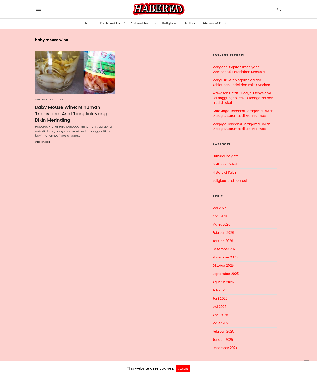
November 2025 (225, 257)
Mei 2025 (220, 306)
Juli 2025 (219, 290)
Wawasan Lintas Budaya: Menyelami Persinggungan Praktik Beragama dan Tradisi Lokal (243, 98)
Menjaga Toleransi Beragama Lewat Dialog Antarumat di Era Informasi (241, 126)
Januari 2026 (223, 241)
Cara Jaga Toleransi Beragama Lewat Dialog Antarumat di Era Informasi (243, 113)
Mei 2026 (220, 208)
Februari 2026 (223, 232)
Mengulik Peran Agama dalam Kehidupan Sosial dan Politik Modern (241, 82)
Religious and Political (179, 23)
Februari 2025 (223, 331)
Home (89, 23)
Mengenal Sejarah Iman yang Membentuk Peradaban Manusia (239, 69)
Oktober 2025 (223, 265)
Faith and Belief (112, 23)
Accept (183, 368)
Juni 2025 (220, 298)
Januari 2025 (223, 339)
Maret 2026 (221, 224)
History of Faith (215, 23)
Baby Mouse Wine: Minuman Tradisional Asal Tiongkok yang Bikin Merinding (71, 113)
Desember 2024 (225, 348)
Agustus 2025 (223, 282)
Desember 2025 (225, 249)
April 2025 (220, 315)
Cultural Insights (144, 23)
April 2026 (220, 216)
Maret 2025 (221, 323)
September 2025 (226, 273)
